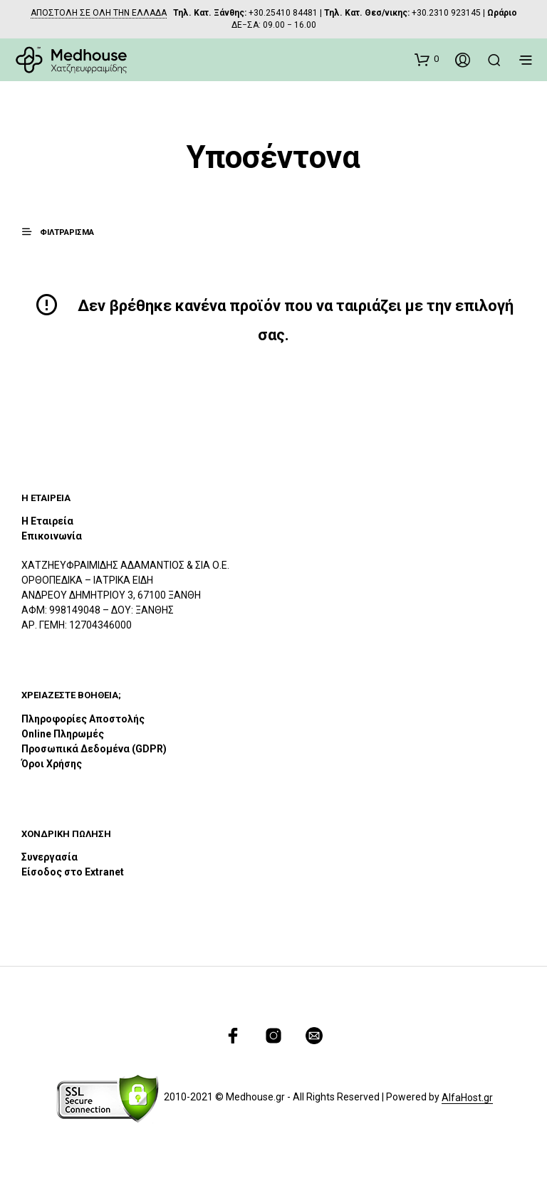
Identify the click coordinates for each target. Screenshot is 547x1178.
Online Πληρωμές (62, 734)
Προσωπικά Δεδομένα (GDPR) (94, 748)
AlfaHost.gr (467, 1098)
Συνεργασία (49, 857)
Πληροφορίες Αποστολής (83, 719)
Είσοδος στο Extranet (73, 872)
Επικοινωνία (51, 536)
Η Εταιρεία (47, 521)
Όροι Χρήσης (51, 763)
